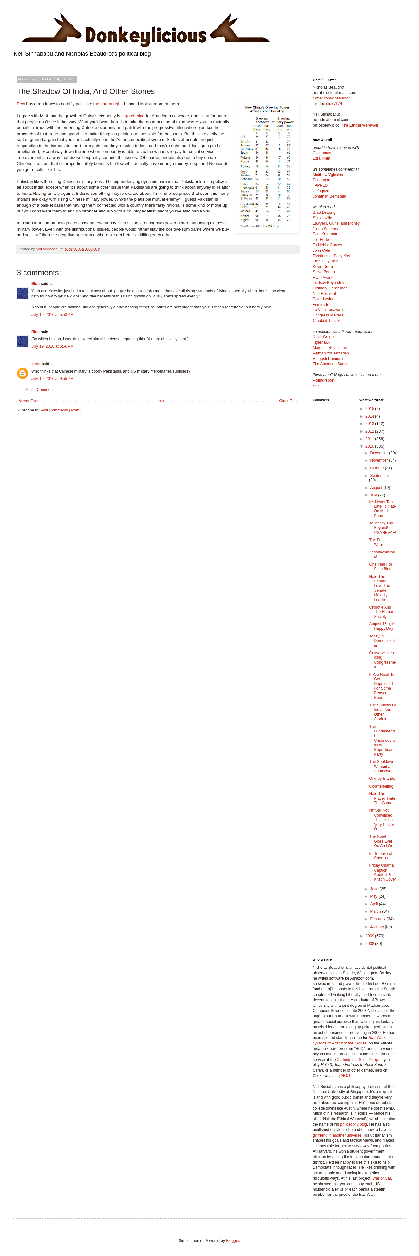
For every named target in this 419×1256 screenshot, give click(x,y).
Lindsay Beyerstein (329, 282)
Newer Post (28, 401)
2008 (370, 943)
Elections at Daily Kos (331, 256)
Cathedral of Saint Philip (357, 1059)
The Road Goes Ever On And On (381, 841)
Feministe (321, 304)
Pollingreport (323, 380)
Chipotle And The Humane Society (382, 612)
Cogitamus (322, 153)
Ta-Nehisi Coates (327, 245)
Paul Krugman (325, 234)
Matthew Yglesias (328, 175)
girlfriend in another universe (337, 1135)
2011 (370, 439)
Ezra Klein (321, 158)
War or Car (381, 1178)
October (377, 468)
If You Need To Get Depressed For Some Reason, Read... (381, 686)
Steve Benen (324, 272)
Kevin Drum (323, 266)
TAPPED (320, 185)
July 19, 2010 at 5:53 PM (52, 314)
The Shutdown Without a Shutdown (381, 766)
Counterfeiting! (381, 786)
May (374, 896)
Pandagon (321, 180)
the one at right (107, 103)
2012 (370, 431)
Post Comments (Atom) (60, 410)
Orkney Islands (382, 778)
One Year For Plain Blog (380, 566)
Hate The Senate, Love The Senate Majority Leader (379, 588)
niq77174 (334, 103)
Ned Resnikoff (325, 293)
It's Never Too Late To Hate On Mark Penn (382, 509)
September (379, 475)
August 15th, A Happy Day (381, 626)
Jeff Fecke (321, 239)
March (376, 911)
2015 (370, 408)
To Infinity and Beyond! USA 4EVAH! (382, 528)
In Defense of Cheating (380, 855)
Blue (35, 283)
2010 (370, 446)
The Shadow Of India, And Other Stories (382, 712)
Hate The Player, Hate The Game (382, 798)
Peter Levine (323, 299)
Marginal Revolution (330, 347)
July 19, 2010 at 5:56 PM (52, 346)
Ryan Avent (322, 277)
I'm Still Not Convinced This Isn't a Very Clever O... (381, 819)
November (379, 460)
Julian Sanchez (326, 229)
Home (159, 401)
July (374, 495)
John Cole (321, 250)
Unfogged (321, 191)
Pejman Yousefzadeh (331, 353)
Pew (21, 103)
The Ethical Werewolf (360, 125)
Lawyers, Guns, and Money (336, 223)
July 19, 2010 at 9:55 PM (52, 378)
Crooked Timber (326, 320)
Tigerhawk (321, 342)
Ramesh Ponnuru (328, 358)
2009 (370, 936)
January (377, 926)
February (378, 919)
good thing (135, 115)
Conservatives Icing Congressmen (382, 660)
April (374, 904)
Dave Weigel (324, 337)
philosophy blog (353, 1124)
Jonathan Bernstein (329, 196)
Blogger (232, 1240)
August (376, 488)
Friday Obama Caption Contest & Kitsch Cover (382, 872)
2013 (370, 423)
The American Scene (330, 364)
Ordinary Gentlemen (330, 288)
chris (36, 364)
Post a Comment (39, 389)
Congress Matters (328, 315)
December (379, 453)
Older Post (288, 401)
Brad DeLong (324, 212)
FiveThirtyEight (325, 261)
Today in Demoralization (382, 641)
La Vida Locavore (328, 309)
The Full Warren (377, 542)
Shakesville (322, 218)
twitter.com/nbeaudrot (331, 98)
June (374, 889)
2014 (370, 416)
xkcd (317, 385)
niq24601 (342, 1075)
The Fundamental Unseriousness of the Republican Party (382, 740)
